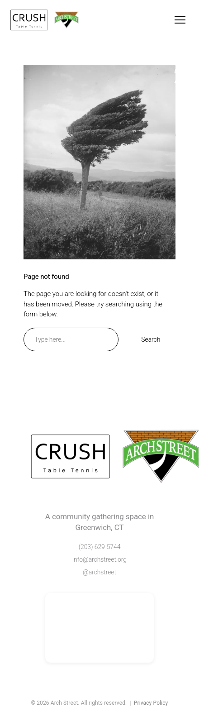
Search (150, 339)
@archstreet (99, 572)
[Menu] (180, 19)
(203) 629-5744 (100, 546)
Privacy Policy (151, 703)
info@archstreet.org (99, 559)
